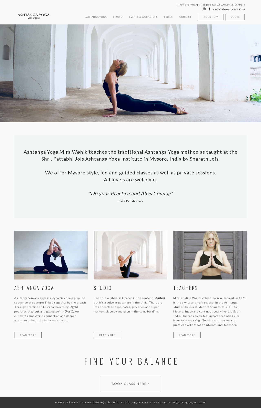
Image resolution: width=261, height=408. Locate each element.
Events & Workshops (143, 16)
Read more (28, 335)
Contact (185, 16)
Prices (168, 16)
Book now (210, 16)
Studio (118, 16)
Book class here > (131, 384)
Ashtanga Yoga (96, 16)
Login (235, 16)
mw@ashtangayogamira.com (229, 9)
